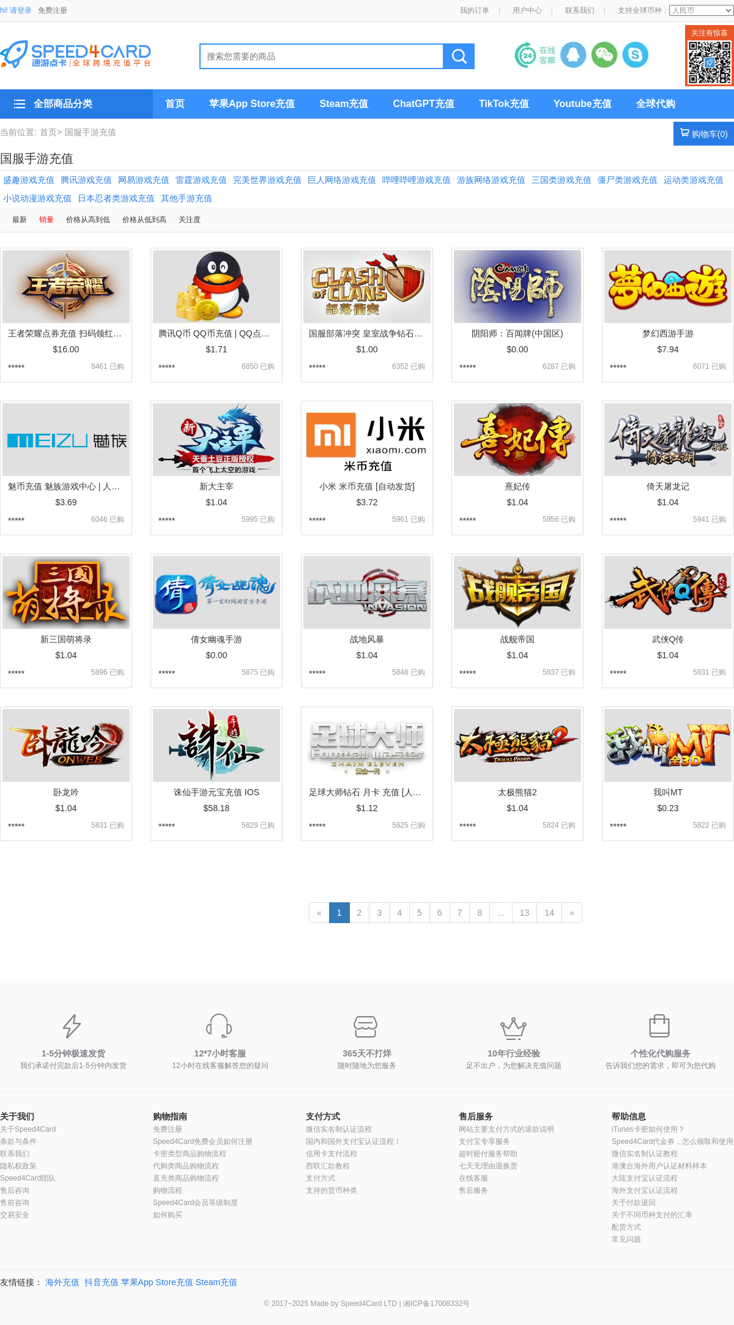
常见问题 (626, 1239)
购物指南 (170, 1116)
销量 (46, 219)
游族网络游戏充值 (491, 180)
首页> (51, 132)
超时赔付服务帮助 (488, 1153)
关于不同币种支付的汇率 (652, 1215)
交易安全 (14, 1215)
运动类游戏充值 (694, 180)
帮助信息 (629, 1116)
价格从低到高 (144, 219)
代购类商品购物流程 (186, 1166)
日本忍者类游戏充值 (116, 198)
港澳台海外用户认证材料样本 (659, 1166)
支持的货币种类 (331, 1190)
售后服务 (476, 1116)
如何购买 (167, 1215)
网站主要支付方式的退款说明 (506, 1129)
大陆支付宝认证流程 (645, 1178)
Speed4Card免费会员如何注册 (203, 1141)
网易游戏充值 (143, 180)
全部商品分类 (63, 103)
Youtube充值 (583, 103)
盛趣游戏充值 (28, 180)
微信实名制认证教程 (645, 1153)
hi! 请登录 (16, 10)
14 (549, 913)
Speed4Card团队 (28, 1178)
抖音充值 (101, 1282)
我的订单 (474, 10)
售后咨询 (14, 1190)
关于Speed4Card (28, 1129)
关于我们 (17, 1116)
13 (525, 913)
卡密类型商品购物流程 (189, 1153)
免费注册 (52, 10)
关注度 (190, 219)
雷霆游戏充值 (201, 180)
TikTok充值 (504, 103)
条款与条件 (18, 1141)
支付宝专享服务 (484, 1141)
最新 (19, 219)
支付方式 (323, 1116)
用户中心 (527, 10)
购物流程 (167, 1190)
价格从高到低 (88, 219)
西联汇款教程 (328, 1166)
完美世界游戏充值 (267, 180)
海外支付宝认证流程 (645, 1190)
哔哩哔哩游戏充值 (416, 180)
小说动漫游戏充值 (37, 198)
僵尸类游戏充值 (628, 180)
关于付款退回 (634, 1202)
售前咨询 (14, 1202)
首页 (175, 103)
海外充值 (62, 1282)
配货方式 (626, 1227)
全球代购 (655, 103)
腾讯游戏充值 (86, 180)
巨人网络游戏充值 (342, 180)
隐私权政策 (18, 1166)
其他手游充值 (186, 198)
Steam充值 (343, 103)
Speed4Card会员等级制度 (195, 1202)
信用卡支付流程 (331, 1153)
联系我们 (580, 10)
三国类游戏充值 (561, 180)
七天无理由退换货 (488, 1166)
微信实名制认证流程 (339, 1129)
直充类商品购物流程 (186, 1178)
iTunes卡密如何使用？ (648, 1129)
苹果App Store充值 (252, 103)
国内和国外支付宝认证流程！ (353, 1141)
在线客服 (473, 1178)
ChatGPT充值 (423, 103)
